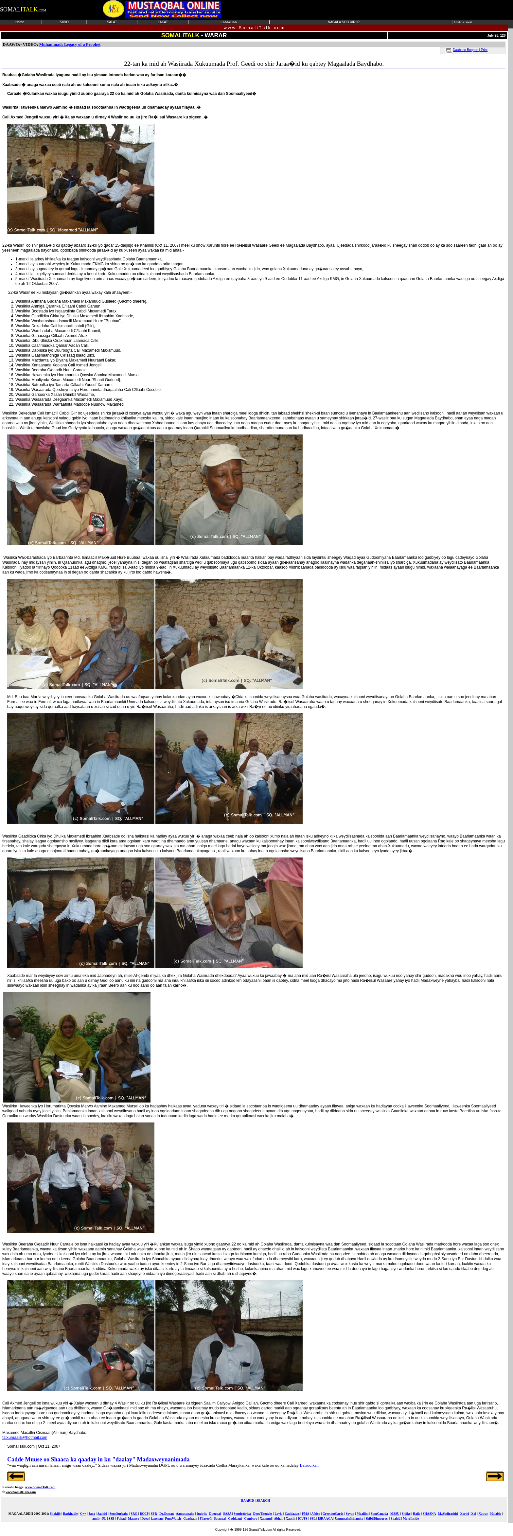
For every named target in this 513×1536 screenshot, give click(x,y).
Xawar (483, 1513)
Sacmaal (220, 1518)
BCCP (144, 1513)
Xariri (464, 1513)
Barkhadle (70, 1513)
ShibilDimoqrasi (376, 1518)
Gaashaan (190, 1518)
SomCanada (379, 1513)
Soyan (350, 1513)
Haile (416, 1513)
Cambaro (250, 1518)
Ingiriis (202, 1513)
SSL (312, 1518)
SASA (227, 1513)
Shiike (406, 1513)
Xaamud (266, 1518)
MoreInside (411, 1518)
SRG (134, 1513)
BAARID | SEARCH (255, 1500)
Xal (473, 1513)
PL (104, 1518)
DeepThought (262, 1513)
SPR (154, 1513)
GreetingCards (333, 1513)
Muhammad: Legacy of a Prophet (70, 44)
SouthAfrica (242, 1513)
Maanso (133, 1518)
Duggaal (215, 1513)
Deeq (145, 1518)
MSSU (394, 1513)
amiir (96, 1518)
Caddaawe (292, 1513)
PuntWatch (173, 1518)
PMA (305, 1513)
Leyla (278, 1513)
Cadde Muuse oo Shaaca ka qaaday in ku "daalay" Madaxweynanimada (98, 1459)
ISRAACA (325, 1518)
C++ (83, 1513)
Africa (315, 1513)
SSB (112, 1518)
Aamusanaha (185, 1513)
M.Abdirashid (448, 1513)
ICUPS (303, 1518)
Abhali (278, 1518)
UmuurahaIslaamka (349, 1518)
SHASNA (429, 1513)
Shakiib (55, 1513)
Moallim (362, 1513)
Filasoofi (206, 1518)
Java (92, 1513)
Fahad (121, 1518)
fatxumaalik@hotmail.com (24, 1437)
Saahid (102, 1513)
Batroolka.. (309, 1465)
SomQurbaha (118, 1513)
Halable (495, 1513)
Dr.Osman (166, 1513)
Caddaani (235, 1518)
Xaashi (290, 1518)
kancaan (157, 1518)
